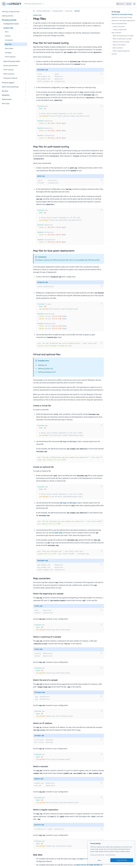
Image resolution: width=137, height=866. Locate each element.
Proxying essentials (57, 11)
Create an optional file (120, 29)
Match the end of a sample (121, 42)
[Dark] (134, 4)
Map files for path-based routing (122, 17)
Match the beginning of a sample (123, 36)
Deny (99, 860)
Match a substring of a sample (122, 39)
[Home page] (12, 4)
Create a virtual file (118, 26)
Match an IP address (119, 45)
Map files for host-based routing (122, 14)
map (82, 859)
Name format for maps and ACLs (89, 865)
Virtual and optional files (119, 23)
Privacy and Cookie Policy (97, 855)
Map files (77, 11)
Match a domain (118, 48)
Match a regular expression (121, 51)
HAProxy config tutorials (43, 11)
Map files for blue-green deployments (123, 20)
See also (114, 54)
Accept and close (122, 860)
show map (58, 533)
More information (110, 855)
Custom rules (68, 11)
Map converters (116, 33)
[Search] (124, 4)
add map (63, 441)
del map (73, 441)
